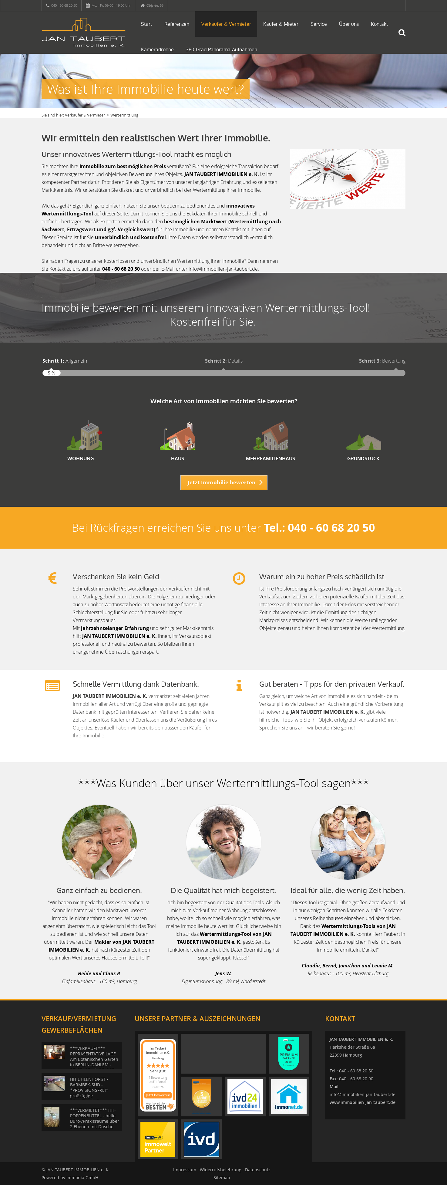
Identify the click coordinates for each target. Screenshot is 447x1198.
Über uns (349, 24)
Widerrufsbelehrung (220, 1182)
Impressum (184, 1182)
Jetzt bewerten (158, 1108)
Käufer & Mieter (280, 24)
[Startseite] (84, 32)
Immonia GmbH (82, 1190)
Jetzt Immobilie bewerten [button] (221, 495)
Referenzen (176, 24)
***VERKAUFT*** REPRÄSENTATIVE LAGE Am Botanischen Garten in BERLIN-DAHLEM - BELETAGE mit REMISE (94, 1072)
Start (146, 24)
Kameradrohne (157, 49)
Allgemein (64, 360)
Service (319, 24)
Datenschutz (258, 1182)
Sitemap (221, 1190)
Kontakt (379, 24)
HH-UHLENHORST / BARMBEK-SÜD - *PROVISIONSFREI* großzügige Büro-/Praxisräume (89, 1103)
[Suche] (405, 37)
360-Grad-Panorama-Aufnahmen (221, 49)
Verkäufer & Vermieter (226, 24)
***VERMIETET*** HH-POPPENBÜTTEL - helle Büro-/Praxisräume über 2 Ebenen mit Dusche (94, 1131)
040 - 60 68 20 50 (64, 5)
